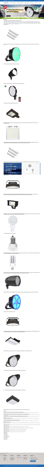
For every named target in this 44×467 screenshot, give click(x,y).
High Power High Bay (19, 457)
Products (14, 3)
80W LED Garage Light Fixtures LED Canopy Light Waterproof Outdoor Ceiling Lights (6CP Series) (16, 409)
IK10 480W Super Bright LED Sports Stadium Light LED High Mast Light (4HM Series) (15, 370)
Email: (31, 458)
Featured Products (27, 465)
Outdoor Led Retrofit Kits (6, 434)
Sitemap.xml (33, 465)
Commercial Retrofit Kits (6, 435)
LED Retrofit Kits (25, 457)
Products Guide (23, 465)
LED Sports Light (12, 457)
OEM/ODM (5, 457)
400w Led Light (5, 439)
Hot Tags (30, 465)
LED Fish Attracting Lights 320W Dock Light (9, 311)
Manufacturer (27, 3)
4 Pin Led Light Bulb (5, 437)
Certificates (5, 458)
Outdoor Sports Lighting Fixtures (7, 436)
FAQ (4, 460)
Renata (6, 427)
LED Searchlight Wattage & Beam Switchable (9, 233)
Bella (6, 428)
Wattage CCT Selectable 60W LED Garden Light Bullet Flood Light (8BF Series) (14, 83)
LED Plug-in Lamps (25, 458)
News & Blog (32, 3)
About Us (22, 3)
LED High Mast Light (12, 458)
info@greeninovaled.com (34, 458)
